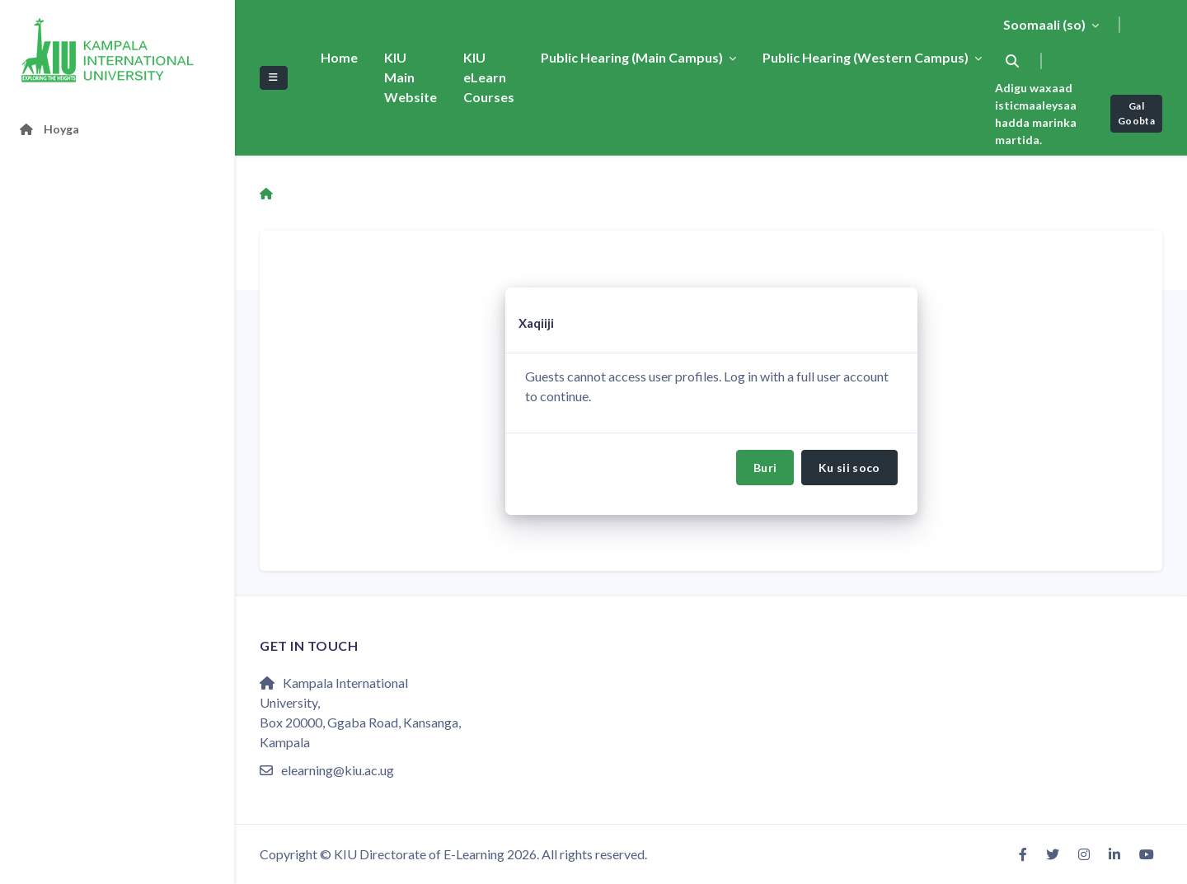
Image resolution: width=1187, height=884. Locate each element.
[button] (1012, 61)
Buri (764, 468)
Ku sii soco (849, 468)
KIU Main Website (410, 77)
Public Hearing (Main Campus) (633, 57)
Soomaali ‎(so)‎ (1045, 24)
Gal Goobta (1136, 113)
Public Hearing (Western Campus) (866, 57)
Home (339, 57)
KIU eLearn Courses (488, 77)
